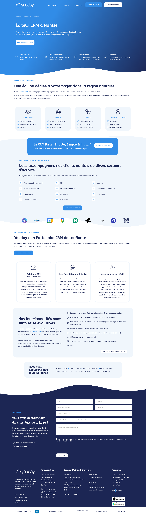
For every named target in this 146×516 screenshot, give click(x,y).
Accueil (18, 16)
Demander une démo (103, 145)
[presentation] (71, 448)
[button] (93, 4)
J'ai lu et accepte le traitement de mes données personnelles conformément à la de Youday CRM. (91, 440)
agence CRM (23, 92)
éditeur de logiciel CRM (27, 479)
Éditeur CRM (27, 16)
